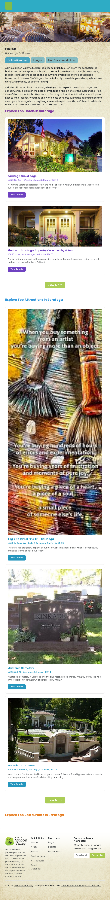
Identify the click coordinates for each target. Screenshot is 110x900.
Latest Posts (55, 851)
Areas (34, 847)
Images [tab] (37, 60)
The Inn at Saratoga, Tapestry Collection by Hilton (40, 250)
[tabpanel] (55, 441)
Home (34, 842)
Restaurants (38, 856)
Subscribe (97, 855)
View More (55, 285)
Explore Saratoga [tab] (17, 60)
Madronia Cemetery (21, 668)
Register (52, 847)
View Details (16, 194)
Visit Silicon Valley (23, 885)
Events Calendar (36, 867)
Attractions (37, 860)
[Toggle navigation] (8, 6)
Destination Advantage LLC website (81, 885)
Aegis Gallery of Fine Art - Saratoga (31, 539)
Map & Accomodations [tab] (61, 60)
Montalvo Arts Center (21, 765)
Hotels (34, 851)
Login (51, 842)
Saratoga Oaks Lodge (22, 176)
